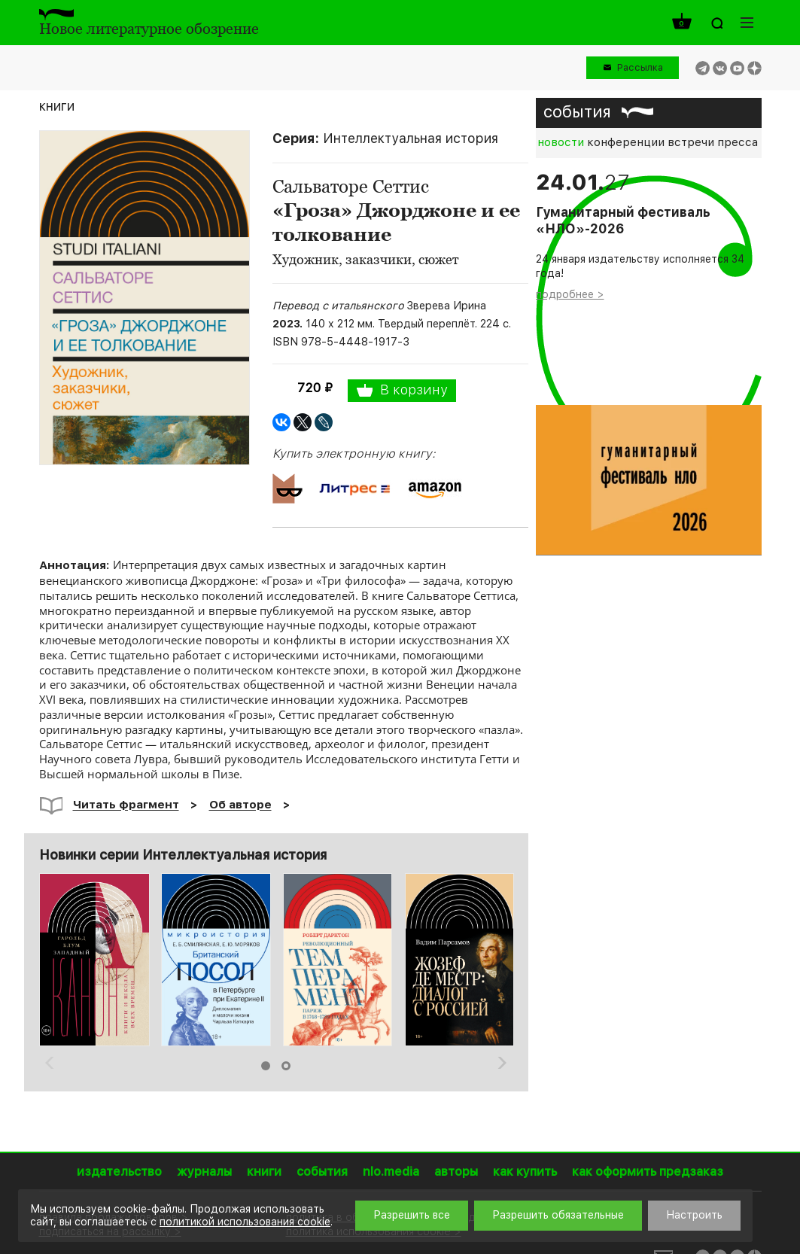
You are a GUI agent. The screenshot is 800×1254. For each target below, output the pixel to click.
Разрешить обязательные (558, 1215)
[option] (94, 959)
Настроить (694, 1215)
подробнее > (570, 294)
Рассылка (640, 67)
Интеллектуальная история (410, 138)
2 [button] (285, 1065)
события (577, 111)
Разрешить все (411, 1215)
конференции (626, 142)
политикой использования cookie (245, 1222)
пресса (737, 142)
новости (560, 142)
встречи (691, 142)
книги (57, 106)
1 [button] (265, 1065)
